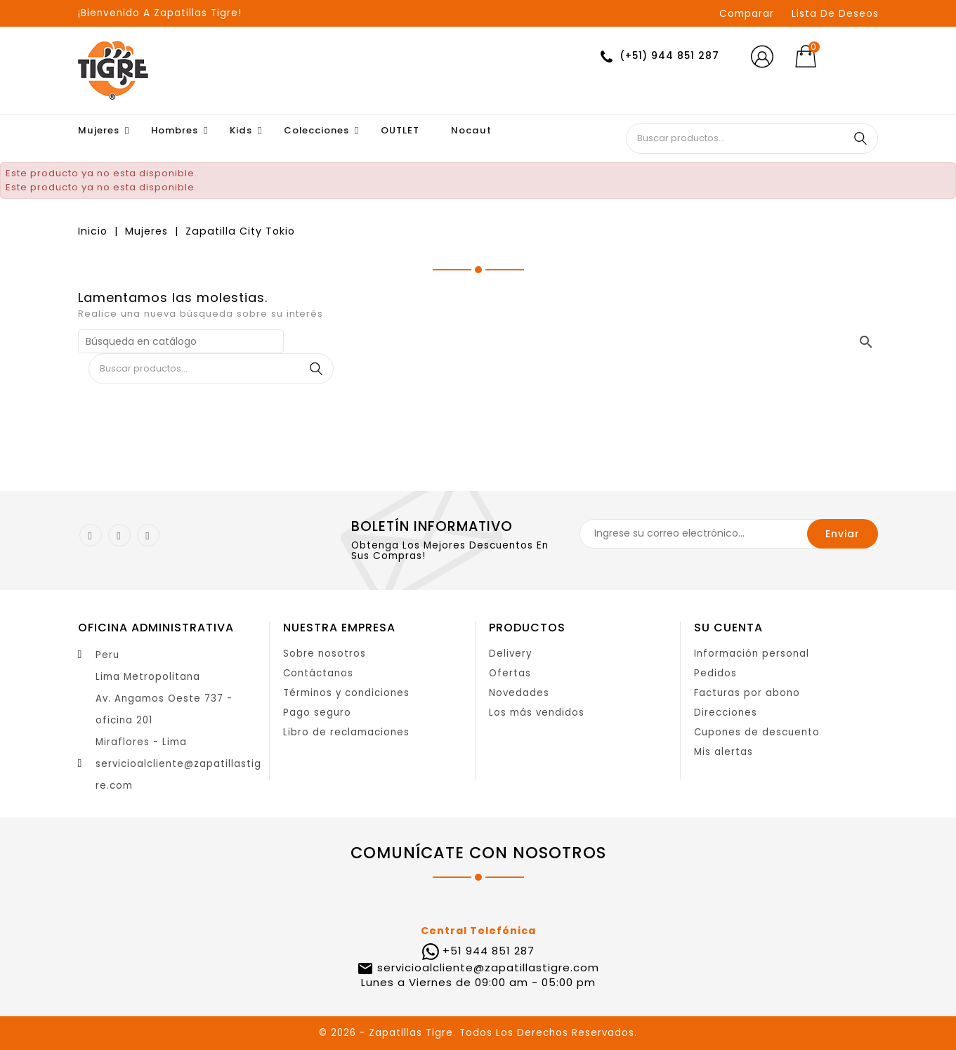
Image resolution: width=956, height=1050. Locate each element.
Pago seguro (317, 712)
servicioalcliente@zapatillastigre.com (486, 967)
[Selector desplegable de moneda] (856, 57)
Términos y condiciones (346, 693)
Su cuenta (728, 627)
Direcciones (725, 712)
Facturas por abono (747, 693)
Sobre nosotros (324, 653)
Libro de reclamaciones (346, 732)
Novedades (519, 693)
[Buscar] (181, 341)
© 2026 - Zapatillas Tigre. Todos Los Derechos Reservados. (478, 1032)
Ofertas (510, 673)
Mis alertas (723, 752)
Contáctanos (318, 673)
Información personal (751, 653)
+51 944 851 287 (489, 950)
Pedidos (715, 673)
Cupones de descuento (757, 732)
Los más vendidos (536, 712)
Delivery (510, 653)
